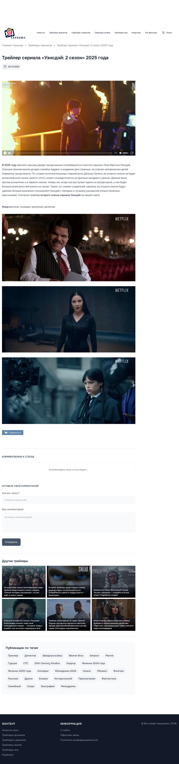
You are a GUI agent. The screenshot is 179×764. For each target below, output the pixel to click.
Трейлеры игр (121, 32)
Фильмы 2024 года (93, 663)
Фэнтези (118, 671)
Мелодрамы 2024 (65, 671)
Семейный (14, 686)
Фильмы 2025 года (19, 671)
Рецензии (136, 32)
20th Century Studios (47, 663)
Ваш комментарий (13, 509)
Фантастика (109, 678)
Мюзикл (102, 671)
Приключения (87, 678)
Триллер (13, 655)
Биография (48, 686)
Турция (12, 663)
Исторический (63, 678)
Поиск (167, 32)
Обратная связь (69, 735)
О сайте (65, 730)
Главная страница (12, 45)
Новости (41, 32)
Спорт (31, 686)
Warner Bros (76, 655)
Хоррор (71, 663)
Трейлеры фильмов (58, 32)
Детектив (30, 655)
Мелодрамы (68, 686)
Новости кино (10, 730)
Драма (29, 678)
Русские (13, 678)
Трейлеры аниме (102, 32)
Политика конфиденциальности (79, 740)
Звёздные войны (52, 655)
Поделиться (12, 432)
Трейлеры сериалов (80, 32)
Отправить (11, 542)
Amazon (94, 655)
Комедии (43, 671)
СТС (25, 663)
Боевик (43, 678)
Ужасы (87, 671)
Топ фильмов (151, 32)
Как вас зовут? (10, 493)
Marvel (109, 655)
